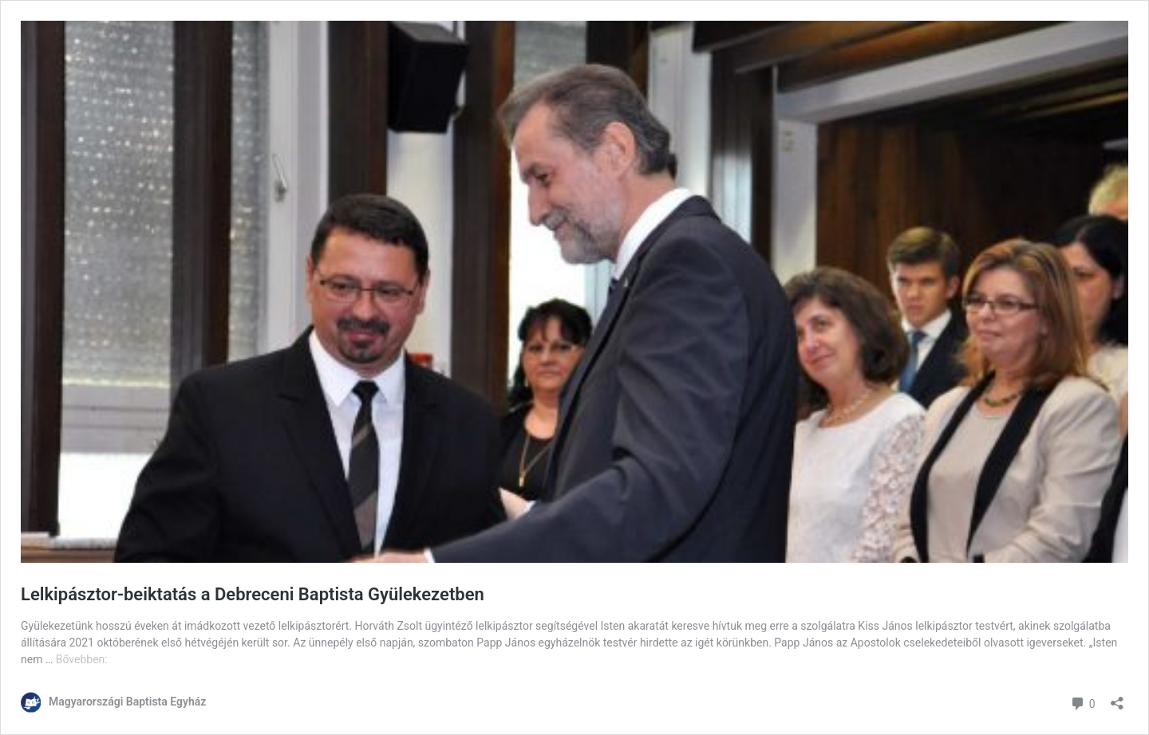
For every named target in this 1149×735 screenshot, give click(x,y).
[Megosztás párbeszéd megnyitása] (1117, 698)
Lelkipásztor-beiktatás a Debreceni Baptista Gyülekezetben (252, 594)
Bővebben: (82, 659)
